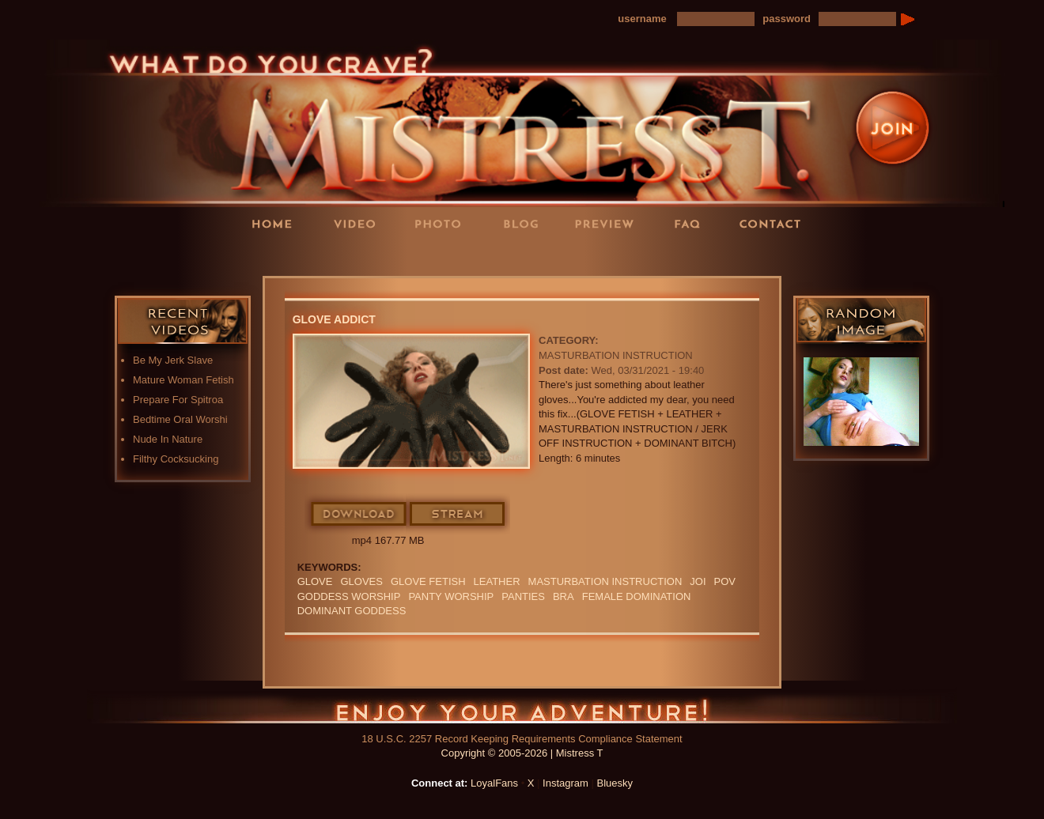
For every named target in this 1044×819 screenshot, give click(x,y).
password (786, 19)
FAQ (692, 223)
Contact (775, 223)
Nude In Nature (167, 439)
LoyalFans (360, 256)
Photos (442, 223)
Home (276, 223)
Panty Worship (451, 596)
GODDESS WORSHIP (349, 596)
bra (563, 596)
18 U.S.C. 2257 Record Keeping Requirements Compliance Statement (521, 739)
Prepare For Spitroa (178, 400)
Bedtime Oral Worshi (180, 419)
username (642, 19)
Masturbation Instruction (616, 355)
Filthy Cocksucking (175, 459)
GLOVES (361, 581)
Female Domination (636, 596)
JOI (697, 581)
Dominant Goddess (352, 611)
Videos (359, 223)
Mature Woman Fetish (183, 380)
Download (359, 515)
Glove (315, 581)
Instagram (565, 783)
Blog (526, 223)
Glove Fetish (428, 581)
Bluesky (615, 783)
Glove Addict (334, 319)
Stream (458, 515)
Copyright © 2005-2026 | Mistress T (522, 753)
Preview (609, 223)
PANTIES (523, 596)
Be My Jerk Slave (173, 360)
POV (725, 581)
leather (497, 581)
